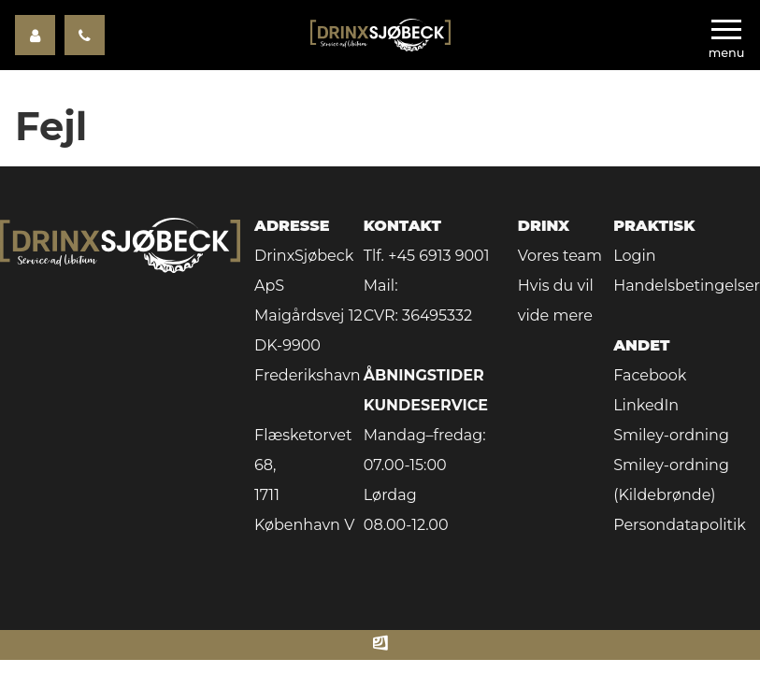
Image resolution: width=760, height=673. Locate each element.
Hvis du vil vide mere (556, 300)
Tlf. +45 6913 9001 (427, 256)
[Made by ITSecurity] (380, 645)
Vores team (560, 256)
